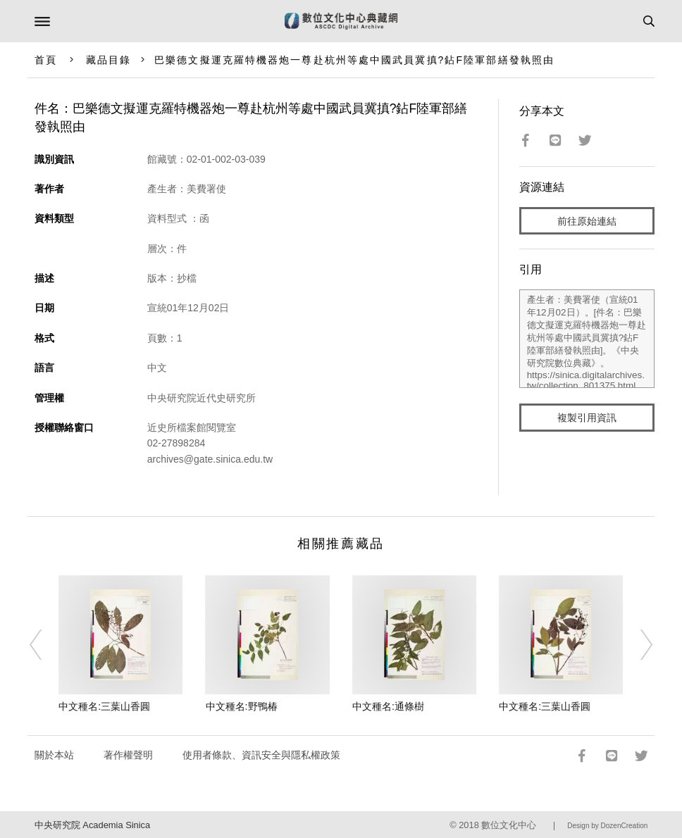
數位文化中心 (508, 825)
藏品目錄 (108, 59)
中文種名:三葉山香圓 (104, 706)
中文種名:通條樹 (388, 706)
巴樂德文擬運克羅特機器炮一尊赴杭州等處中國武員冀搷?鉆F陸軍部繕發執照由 (354, 59)
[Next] (637, 644)
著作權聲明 (128, 755)
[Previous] (44, 644)
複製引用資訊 (586, 417)
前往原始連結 (586, 221)
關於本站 (54, 755)
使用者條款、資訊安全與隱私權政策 (261, 755)
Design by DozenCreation (607, 826)
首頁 (46, 59)
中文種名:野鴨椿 (242, 706)
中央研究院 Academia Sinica (92, 825)
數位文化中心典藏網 (341, 21)
